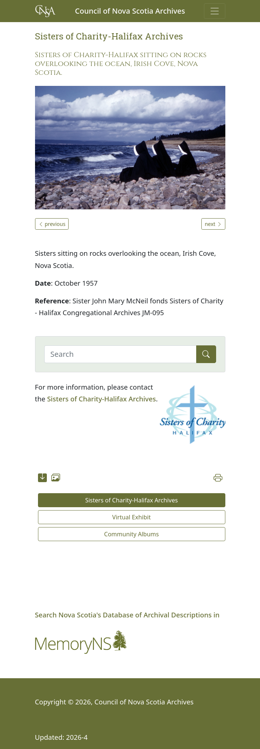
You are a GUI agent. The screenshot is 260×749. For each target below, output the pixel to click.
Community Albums (131, 534)
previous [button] (52, 223)
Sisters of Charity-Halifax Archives (101, 398)
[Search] (120, 354)
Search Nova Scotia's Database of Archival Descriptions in (127, 614)
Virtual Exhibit (131, 517)
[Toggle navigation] (214, 11)
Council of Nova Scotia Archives (130, 11)
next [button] (213, 223)
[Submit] (206, 354)
